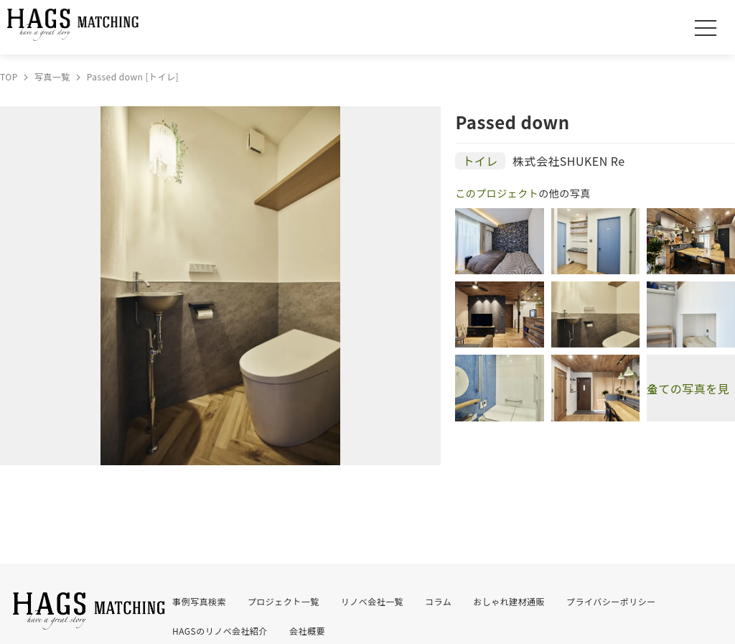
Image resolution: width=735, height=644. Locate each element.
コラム (438, 601)
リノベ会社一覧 (372, 601)
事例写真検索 (199, 601)
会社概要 (307, 631)
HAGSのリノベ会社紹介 (220, 631)
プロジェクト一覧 (283, 601)
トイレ (479, 160)
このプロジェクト (496, 193)
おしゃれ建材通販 (509, 601)
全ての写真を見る (688, 388)
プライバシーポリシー (611, 601)
